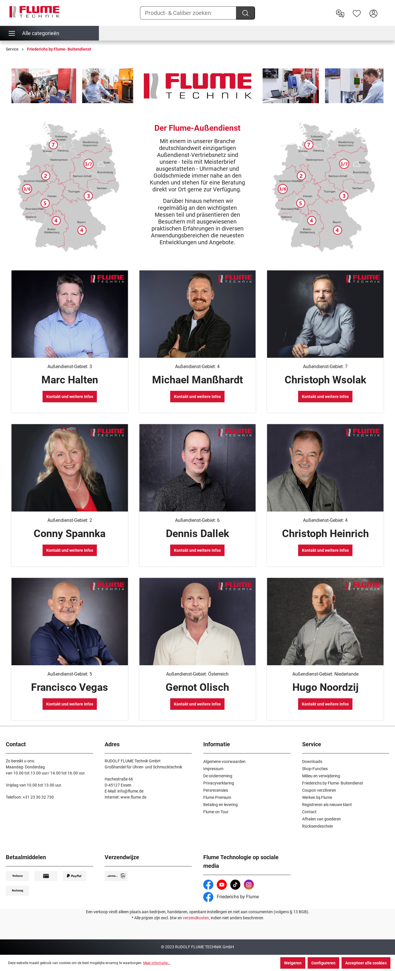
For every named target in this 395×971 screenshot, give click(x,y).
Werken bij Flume (317, 797)
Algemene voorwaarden (224, 761)
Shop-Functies (315, 768)
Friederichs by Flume (231, 896)
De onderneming (217, 776)
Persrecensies (215, 790)
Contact (309, 812)
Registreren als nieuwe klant (327, 804)
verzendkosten (196, 918)
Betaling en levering (220, 804)
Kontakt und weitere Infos (69, 396)
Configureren (323, 963)
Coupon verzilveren (319, 790)
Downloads (312, 761)
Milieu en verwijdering (321, 776)
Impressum (213, 768)
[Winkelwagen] (385, 9)
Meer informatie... (156, 963)
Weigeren (293, 963)
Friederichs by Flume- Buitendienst (332, 783)
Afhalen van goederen (321, 819)
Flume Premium (217, 797)
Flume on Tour (216, 812)
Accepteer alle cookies (366, 963)
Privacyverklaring (218, 783)
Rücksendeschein (317, 826)
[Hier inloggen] (373, 13)
